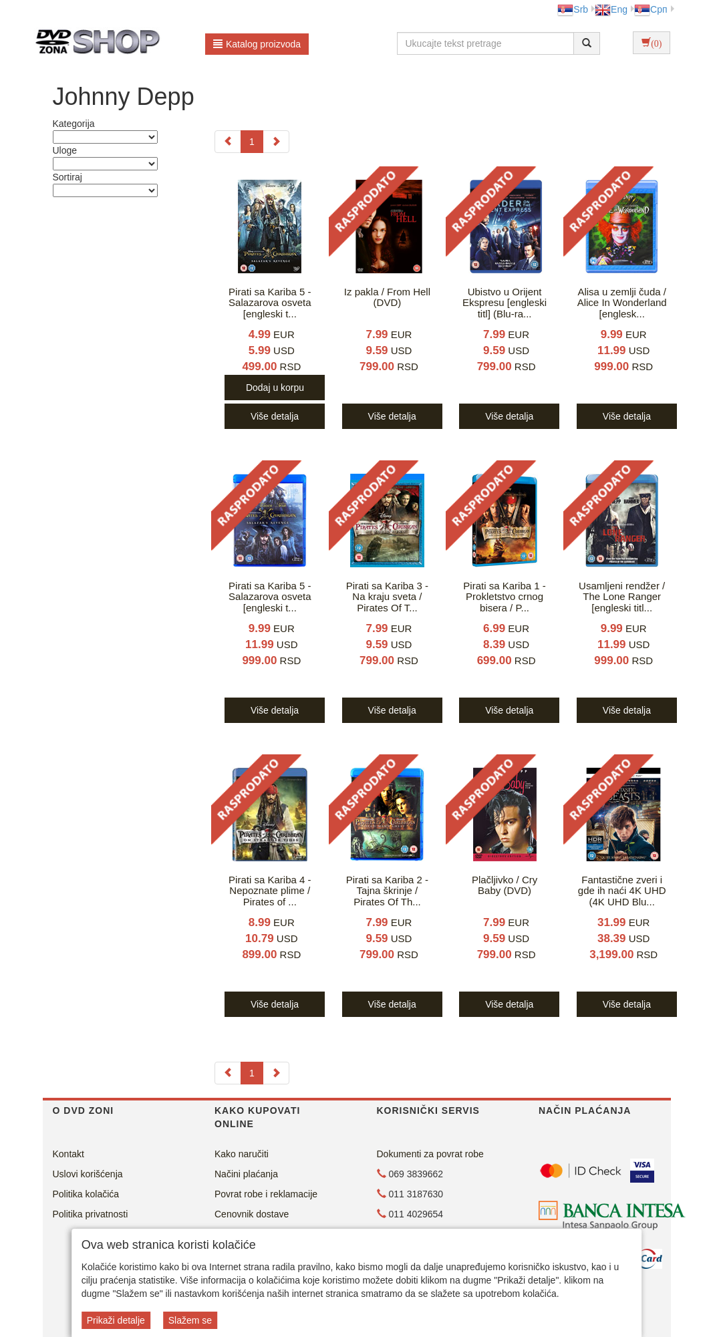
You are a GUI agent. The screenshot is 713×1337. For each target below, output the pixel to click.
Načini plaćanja (246, 1174)
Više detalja (275, 416)
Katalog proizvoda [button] (257, 44)
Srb (572, 9)
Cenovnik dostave (252, 1214)
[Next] (276, 141)
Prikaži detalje (116, 1320)
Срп (650, 9)
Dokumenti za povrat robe (430, 1154)
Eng (611, 9)
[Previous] (228, 141)
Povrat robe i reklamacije (266, 1194)
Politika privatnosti (90, 1214)
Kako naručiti (242, 1154)
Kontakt (68, 1154)
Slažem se (190, 1320)
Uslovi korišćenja (88, 1174)
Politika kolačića (86, 1194)
